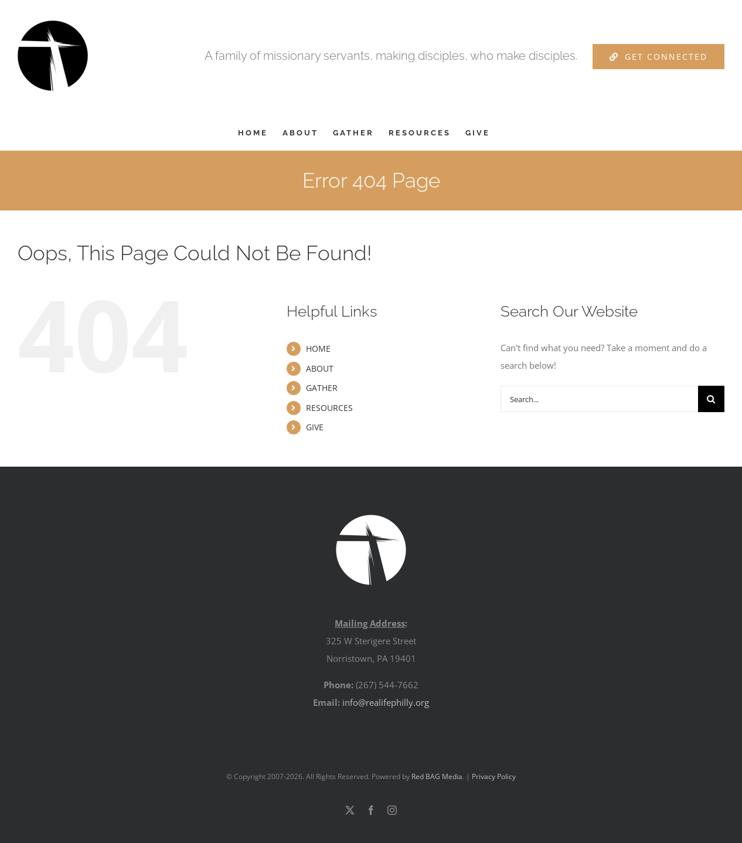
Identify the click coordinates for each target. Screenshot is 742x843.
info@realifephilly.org (385, 702)
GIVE (315, 427)
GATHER (322, 387)
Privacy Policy (494, 776)
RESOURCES (329, 407)
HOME (318, 348)
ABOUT (319, 368)
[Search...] (599, 399)
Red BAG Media (436, 776)
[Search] (711, 399)
